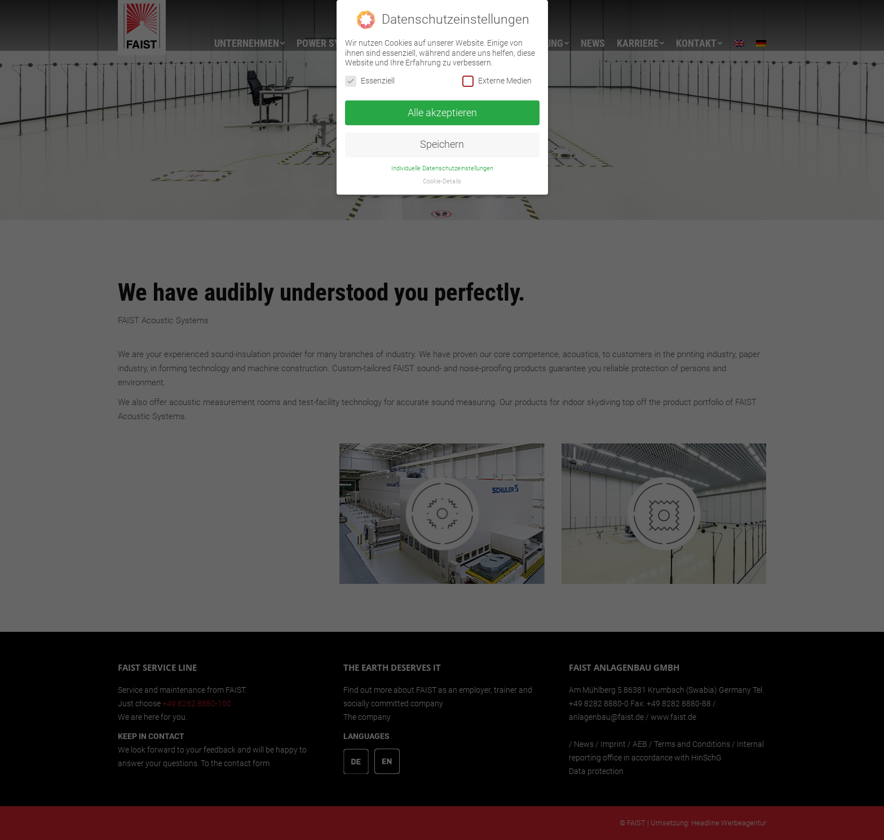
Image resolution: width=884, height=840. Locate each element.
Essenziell (370, 75)
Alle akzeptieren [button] (442, 107)
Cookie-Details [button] (442, 175)
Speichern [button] (442, 138)
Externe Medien (497, 75)
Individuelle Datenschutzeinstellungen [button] (442, 162)
